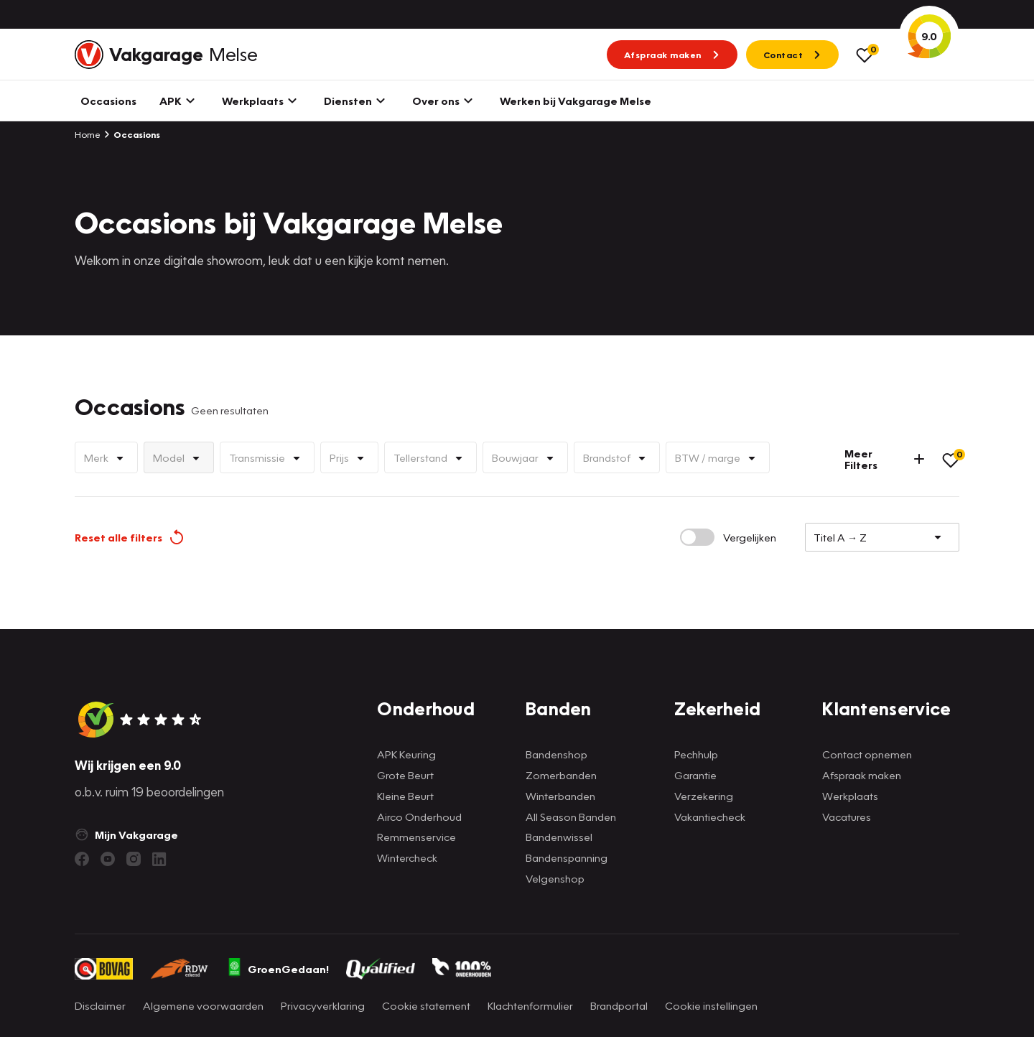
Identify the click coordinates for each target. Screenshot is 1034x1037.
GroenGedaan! (278, 969)
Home (88, 134)
